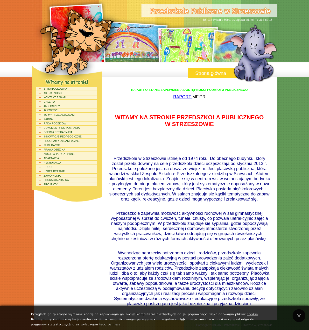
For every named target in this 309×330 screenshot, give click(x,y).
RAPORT (182, 96)
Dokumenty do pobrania (62, 127)
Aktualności (53, 93)
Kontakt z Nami (55, 97)
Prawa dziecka (54, 149)
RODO (48, 166)
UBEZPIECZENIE (54, 171)
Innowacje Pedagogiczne (63, 136)
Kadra (48, 119)
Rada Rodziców (55, 123)
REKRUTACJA (52, 162)
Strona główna (55, 88)
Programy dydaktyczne (62, 140)
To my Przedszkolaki (59, 114)
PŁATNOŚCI (51, 110)
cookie (252, 313)
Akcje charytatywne (59, 153)
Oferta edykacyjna (58, 132)
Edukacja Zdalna (56, 180)
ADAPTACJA (51, 158)
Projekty (51, 184)
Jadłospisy (52, 106)
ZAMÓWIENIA (52, 175)
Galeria (49, 101)
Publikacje (52, 145)
